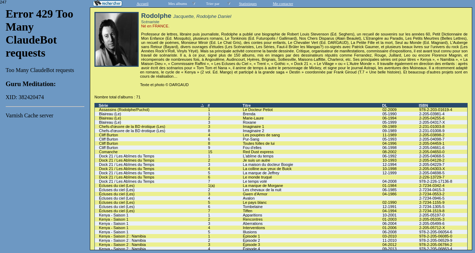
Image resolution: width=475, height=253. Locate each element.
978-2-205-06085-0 (435, 236)
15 (210, 152)
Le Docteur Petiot (258, 110)
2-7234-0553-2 (431, 194)
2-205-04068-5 (431, 156)
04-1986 (389, 194)
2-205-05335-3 (431, 219)
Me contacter (283, 3)
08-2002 (389, 152)
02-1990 (389, 202)
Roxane (249, 122)
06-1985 (389, 190)
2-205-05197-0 (431, 215)
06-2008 (389, 232)
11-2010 (389, 240)
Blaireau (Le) (110, 114)
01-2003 (389, 219)
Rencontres (253, 219)
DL (384, 105)
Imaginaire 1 (253, 126)
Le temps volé (255, 181)
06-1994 (389, 118)
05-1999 (389, 122)
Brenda (249, 114)
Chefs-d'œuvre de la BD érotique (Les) (132, 126)
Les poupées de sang (261, 135)
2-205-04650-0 (431, 152)
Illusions (250, 232)
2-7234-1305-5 (431, 207)
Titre (247, 105)
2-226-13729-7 (431, 177)
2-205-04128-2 (431, 160)
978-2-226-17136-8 (435, 181)
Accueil (143, 3)
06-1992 (389, 156)
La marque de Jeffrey (261, 173)
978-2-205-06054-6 (435, 232)
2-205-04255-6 (431, 118)
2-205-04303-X (432, 169)
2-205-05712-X (432, 228)
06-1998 (389, 147)
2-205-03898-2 (431, 135)
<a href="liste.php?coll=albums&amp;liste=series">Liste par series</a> (45, 125)
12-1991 (389, 207)
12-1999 (389, 173)
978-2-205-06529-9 (435, 240)
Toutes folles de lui (259, 143)
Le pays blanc (255, 202)
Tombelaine (253, 207)
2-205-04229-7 (431, 164)
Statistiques (248, 3)
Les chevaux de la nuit (262, 190)
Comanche (108, 152)
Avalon (249, 198)
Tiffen (247, 211)
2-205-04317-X (432, 122)
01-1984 (389, 185)
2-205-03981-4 (431, 114)
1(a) (211, 185)
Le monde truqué (257, 177)
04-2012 (389, 244)
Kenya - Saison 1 (113, 215)
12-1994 (389, 164)
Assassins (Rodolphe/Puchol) (124, 110)
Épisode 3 (251, 244)
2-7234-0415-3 (431, 190)
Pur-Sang (251, 139)
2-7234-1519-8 (431, 211)
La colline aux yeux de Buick (267, 169)
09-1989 (389, 126)
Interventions (254, 228)
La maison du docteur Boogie (268, 164)
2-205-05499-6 (431, 223)
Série (103, 105)
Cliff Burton (108, 135)
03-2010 (389, 236)
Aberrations (253, 223)
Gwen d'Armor (255, 194)
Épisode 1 (251, 236)
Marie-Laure (253, 118)
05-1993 (389, 139)
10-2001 (389, 215)
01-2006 (389, 228)
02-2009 (389, 110)
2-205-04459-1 (431, 143)
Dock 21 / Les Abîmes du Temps (126, 156)
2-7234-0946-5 (431, 198)
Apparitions (252, 215)
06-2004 (389, 223)
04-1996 (389, 143)
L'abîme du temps (258, 156)
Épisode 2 (251, 240)
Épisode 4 (251, 249)
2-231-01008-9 (431, 131)
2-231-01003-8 (431, 126)
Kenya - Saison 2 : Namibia (122, 236)
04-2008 (389, 181)
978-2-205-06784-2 (435, 244)
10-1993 (389, 160)
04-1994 (389, 211)
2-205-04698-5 (431, 173)
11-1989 (389, 135)
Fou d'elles (252, 147)
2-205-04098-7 (431, 139)
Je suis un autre (256, 160)
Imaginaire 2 (253, 131)
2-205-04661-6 (431, 147)
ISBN (423, 105)
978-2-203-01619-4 (435, 110)
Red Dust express (258, 152)
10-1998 (389, 169)
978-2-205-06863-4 (435, 249)
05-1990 (389, 114)
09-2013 (389, 249)
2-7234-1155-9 (431, 202)
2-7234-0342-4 (431, 185)
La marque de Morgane (263, 185)
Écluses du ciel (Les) (117, 185)
